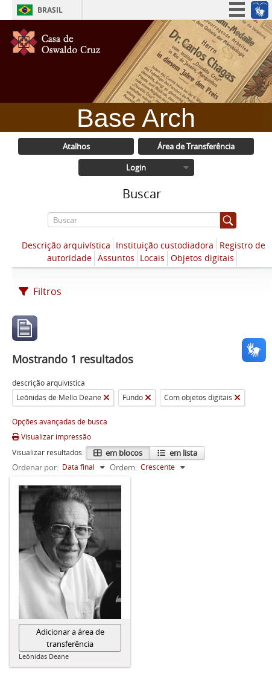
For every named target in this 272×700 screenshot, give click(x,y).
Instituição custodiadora (164, 245)
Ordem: (123, 467)
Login (136, 167)
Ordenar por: (35, 467)
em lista (182, 452)
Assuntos (116, 258)
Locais (152, 258)
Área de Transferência (196, 146)
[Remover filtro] (106, 398)
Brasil (50, 10)
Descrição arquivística (66, 245)
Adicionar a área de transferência (70, 637)
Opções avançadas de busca (59, 421)
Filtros (40, 291)
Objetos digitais (202, 258)
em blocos (123, 452)
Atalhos (76, 146)
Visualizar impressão (51, 437)
